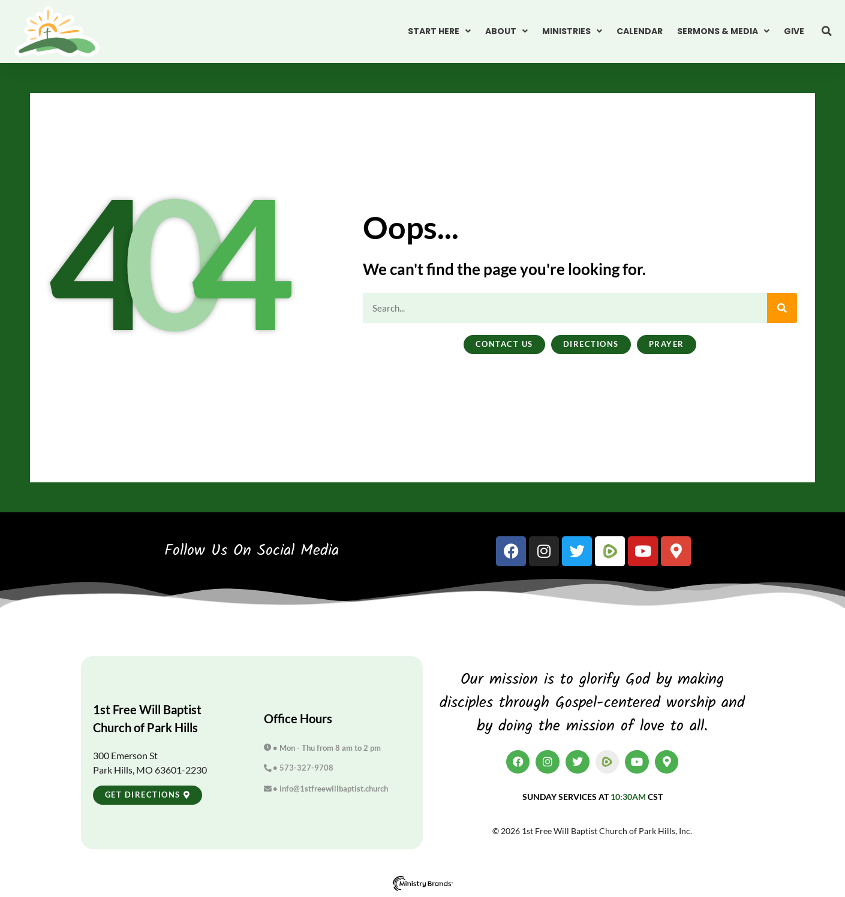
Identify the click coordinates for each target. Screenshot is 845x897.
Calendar (640, 31)
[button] (827, 31)
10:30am (628, 797)
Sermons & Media (723, 31)
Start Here (439, 31)
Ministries (572, 31)
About (506, 31)
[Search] (782, 308)
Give (794, 31)
